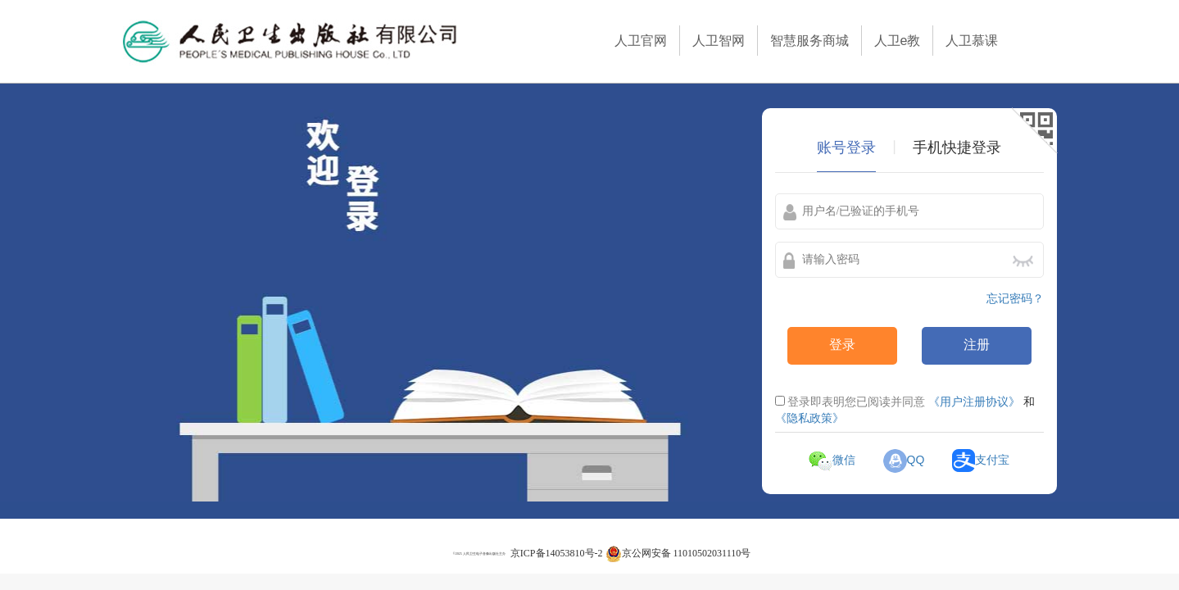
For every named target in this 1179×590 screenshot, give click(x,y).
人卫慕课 (971, 41)
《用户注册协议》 (974, 401)
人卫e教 (897, 41)
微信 (832, 459)
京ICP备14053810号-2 (556, 553)
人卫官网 (640, 41)
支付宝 (980, 459)
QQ (904, 459)
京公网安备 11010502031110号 (678, 553)
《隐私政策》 (809, 417)
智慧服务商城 (809, 41)
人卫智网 (718, 41)
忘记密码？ (1015, 298)
